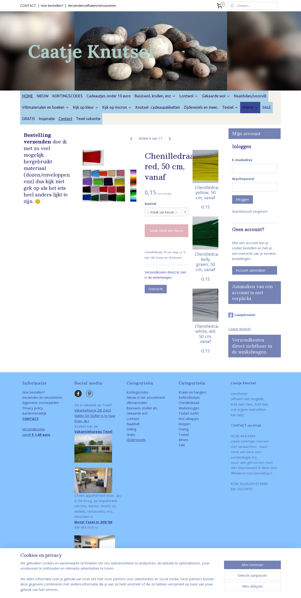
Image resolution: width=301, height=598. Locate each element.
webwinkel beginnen (160, 589)
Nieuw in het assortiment (145, 397)
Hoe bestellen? (52, 5)
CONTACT (28, 5)
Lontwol (189, 96)
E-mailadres (242, 160)
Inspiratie (47, 119)
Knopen (184, 424)
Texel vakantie (88, 119)
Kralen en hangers (192, 392)
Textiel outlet (189, 413)
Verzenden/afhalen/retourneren (92, 5)
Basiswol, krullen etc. (142, 408)
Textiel (230, 107)
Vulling (131, 429)
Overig (184, 429)
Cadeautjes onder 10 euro (108, 96)
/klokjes (194, 397)
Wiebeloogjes (189, 408)
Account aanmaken (250, 270)
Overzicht (155, 289)
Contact (65, 119)
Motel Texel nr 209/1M (93, 522)
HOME (27, 96)
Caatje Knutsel (239, 329)
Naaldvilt (133, 424)
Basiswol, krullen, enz (155, 96)
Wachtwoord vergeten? (250, 211)
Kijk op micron (117, 107)
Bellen (183, 397)
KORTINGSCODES (67, 96)
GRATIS (28, 119)
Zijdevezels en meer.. (201, 107)
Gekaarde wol (216, 96)
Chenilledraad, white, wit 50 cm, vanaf (205, 334)
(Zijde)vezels (136, 440)
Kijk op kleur (86, 107)
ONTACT (240, 425)
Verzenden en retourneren (42, 397)
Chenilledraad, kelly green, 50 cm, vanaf (205, 262)
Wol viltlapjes (189, 418)
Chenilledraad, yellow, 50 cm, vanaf (205, 192)
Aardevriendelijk (34, 413)
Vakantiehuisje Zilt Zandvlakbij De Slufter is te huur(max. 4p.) (94, 415)
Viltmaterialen (136, 402)
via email (254, 425)
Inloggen (242, 199)
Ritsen (183, 440)
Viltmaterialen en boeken (45, 107)
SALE (266, 107)
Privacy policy (32, 408)
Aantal (150, 203)
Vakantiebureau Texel (93, 431)
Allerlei (250, 107)
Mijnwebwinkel (201, 589)
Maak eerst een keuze (167, 230)
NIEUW (43, 96)
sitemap (132, 589)
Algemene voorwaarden (40, 402)
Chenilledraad (189, 402)
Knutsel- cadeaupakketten (157, 107)
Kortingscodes (137, 392)
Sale (182, 445)
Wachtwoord (243, 179)
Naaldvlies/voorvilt (250, 96)
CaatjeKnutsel (241, 315)
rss (142, 589)
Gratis (130, 434)
